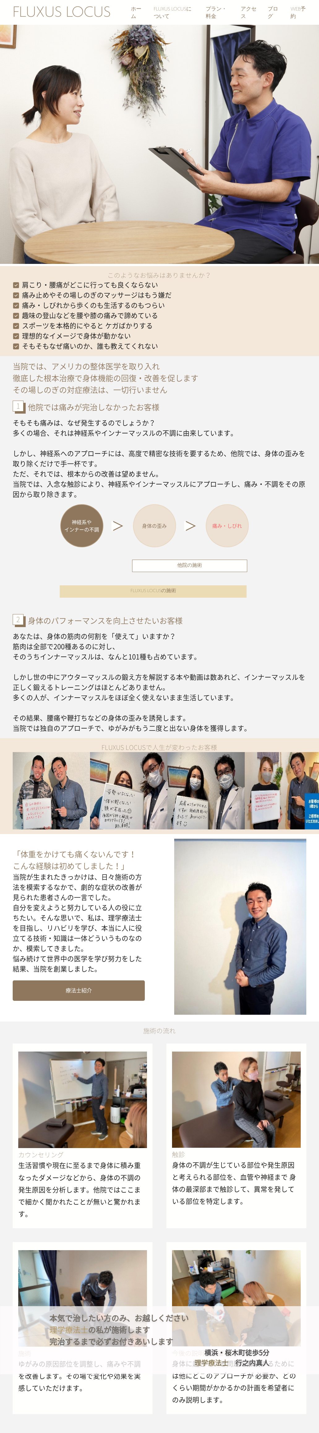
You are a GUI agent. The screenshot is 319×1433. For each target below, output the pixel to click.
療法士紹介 (79, 990)
